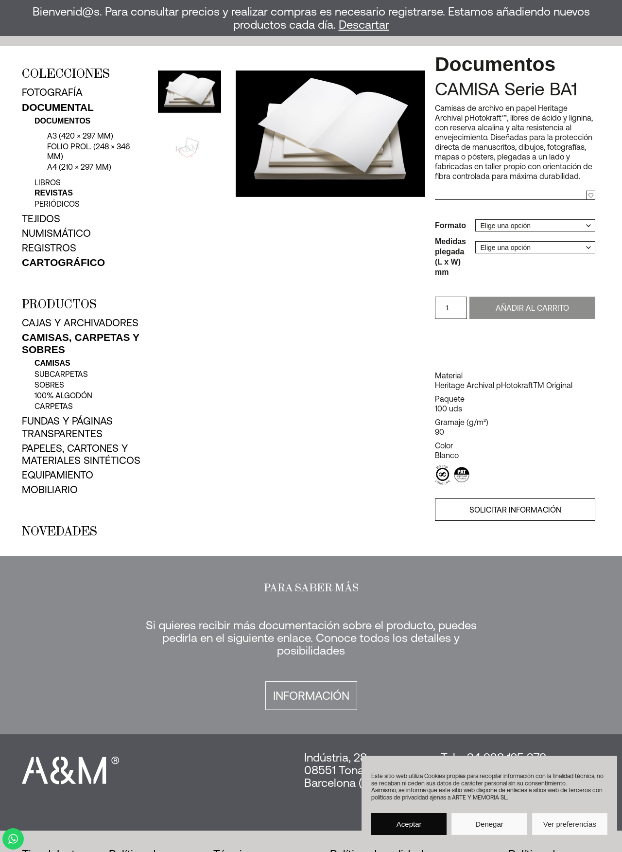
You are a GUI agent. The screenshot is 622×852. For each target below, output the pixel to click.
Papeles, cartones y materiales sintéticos (81, 454)
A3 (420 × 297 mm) (80, 135)
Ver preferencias (569, 824)
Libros (48, 182)
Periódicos (57, 203)
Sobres (49, 384)
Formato (450, 225)
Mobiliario (50, 489)
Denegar (489, 824)
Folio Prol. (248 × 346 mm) (88, 151)
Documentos (62, 121)
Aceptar (409, 824)
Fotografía (52, 92)
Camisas (52, 363)
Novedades (59, 531)
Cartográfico (63, 262)
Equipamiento (57, 474)
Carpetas (54, 406)
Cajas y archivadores (80, 322)
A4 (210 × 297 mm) (79, 166)
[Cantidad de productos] (451, 308)
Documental (58, 107)
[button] (416, 133)
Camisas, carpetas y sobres (80, 343)
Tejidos (41, 218)
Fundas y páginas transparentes (67, 427)
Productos (59, 304)
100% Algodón (63, 395)
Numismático (56, 233)
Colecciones (66, 73)
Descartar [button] (364, 24)
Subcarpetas (61, 374)
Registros (49, 247)
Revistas (54, 193)
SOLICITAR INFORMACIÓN (515, 509)
